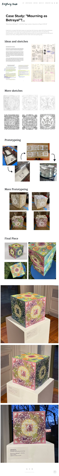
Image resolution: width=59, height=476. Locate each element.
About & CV (41, 3)
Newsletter (47, 3)
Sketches (35, 3)
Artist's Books (29, 3)
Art (23, 3)
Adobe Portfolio (31, 472)
